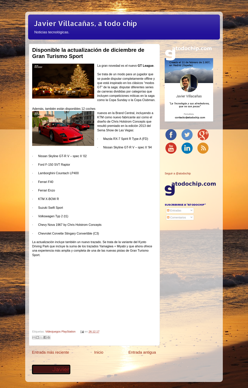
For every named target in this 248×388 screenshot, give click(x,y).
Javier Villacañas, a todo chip (85, 23)
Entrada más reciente (50, 352)
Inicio (98, 352)
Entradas (174, 210)
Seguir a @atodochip (178, 173)
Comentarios (176, 217)
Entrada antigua (142, 352)
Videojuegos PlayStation (60, 331)
